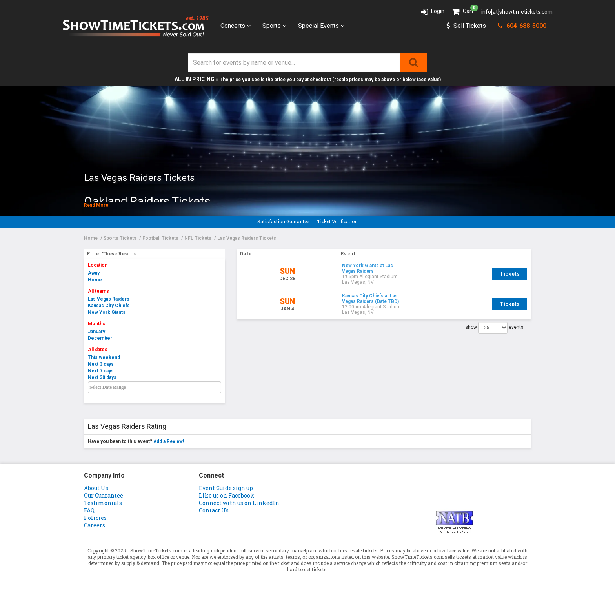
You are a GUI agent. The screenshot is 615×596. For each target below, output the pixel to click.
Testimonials (103, 503)
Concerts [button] (235, 25)
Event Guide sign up (226, 488)
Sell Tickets (466, 25)
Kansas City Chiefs (109, 305)
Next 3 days (101, 364)
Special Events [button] (321, 25)
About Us (96, 488)
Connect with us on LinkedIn (239, 503)
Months (96, 323)
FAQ (89, 510)
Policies (95, 517)
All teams (98, 291)
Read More (96, 205)
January (96, 331)
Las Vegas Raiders (108, 299)
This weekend (104, 357)
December (100, 338)
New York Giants (107, 312)
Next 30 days (102, 377)
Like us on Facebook (226, 495)
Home (95, 280)
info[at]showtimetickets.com (517, 12)
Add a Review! (168, 441)
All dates (97, 349)
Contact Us (214, 510)
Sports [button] (274, 25)
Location (97, 265)
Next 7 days (101, 371)
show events (494, 321)
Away (94, 273)
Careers (94, 525)
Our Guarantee (103, 495)
